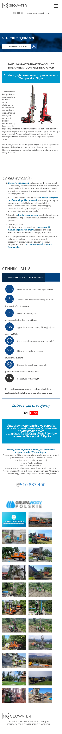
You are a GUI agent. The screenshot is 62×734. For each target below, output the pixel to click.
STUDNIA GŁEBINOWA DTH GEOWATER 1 (23, 277)
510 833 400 (18, 13)
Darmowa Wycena (17, 46)
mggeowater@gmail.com (38, 13)
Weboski (45, 724)
